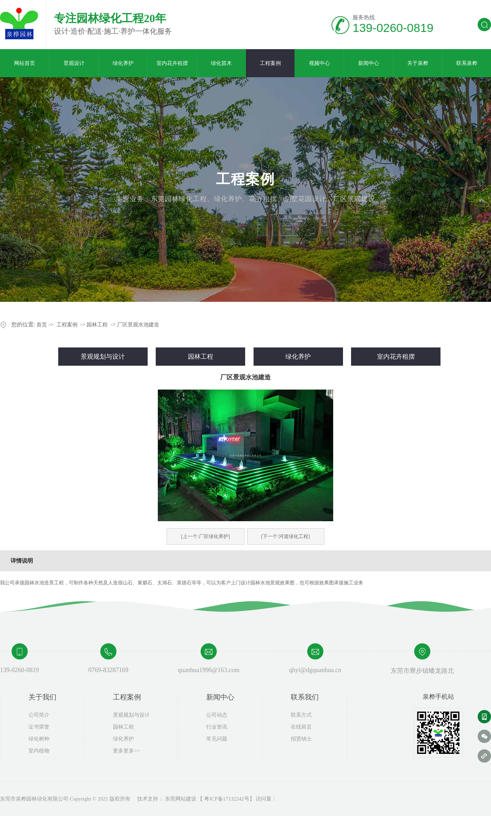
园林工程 (97, 324)
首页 (41, 324)
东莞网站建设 (180, 799)
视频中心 (319, 63)
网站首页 (24, 63)
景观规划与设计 (103, 356)
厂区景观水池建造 (138, 324)
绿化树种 (38, 739)
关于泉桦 (417, 63)
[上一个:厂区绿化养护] (205, 536)
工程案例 (270, 63)
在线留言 (301, 727)
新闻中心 (368, 63)
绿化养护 (123, 63)
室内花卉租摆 (172, 63)
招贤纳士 (301, 739)
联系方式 (301, 715)
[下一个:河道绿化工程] (285, 536)
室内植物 (38, 751)
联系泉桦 (466, 63)
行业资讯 (216, 727)
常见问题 (216, 739)
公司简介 (38, 715)
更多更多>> (126, 751)
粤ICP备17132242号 (226, 799)
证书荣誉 (38, 727)
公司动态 (216, 715)
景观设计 (74, 63)
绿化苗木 (221, 63)
